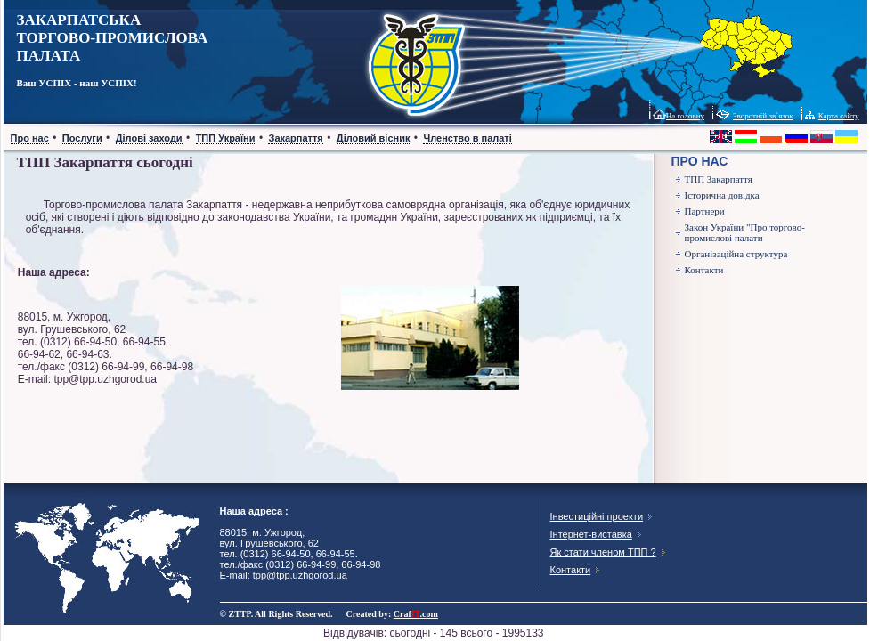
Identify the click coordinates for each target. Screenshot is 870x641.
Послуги (82, 138)
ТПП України (226, 138)
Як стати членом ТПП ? (603, 552)
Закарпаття (295, 138)
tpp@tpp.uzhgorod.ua (300, 575)
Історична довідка (722, 195)
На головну (685, 115)
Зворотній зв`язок (763, 115)
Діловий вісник (374, 138)
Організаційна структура (736, 253)
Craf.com (416, 614)
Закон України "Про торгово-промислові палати (745, 232)
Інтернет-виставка (591, 534)
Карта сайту (838, 115)
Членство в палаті (467, 138)
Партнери (705, 211)
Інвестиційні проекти (597, 516)
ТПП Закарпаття (718, 179)
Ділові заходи (149, 138)
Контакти (704, 269)
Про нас (30, 138)
